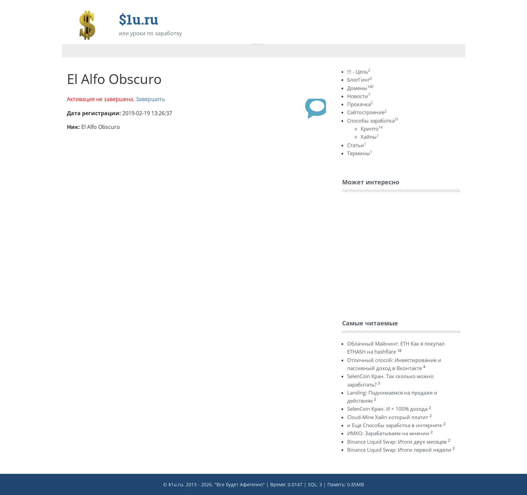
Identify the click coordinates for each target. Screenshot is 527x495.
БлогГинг (359, 79)
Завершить (150, 99)
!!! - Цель (358, 71)
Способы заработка (373, 120)
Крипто (371, 128)
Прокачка (360, 104)
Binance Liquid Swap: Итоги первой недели (399, 449)
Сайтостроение (367, 112)
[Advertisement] (392, 254)
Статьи (356, 145)
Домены (360, 88)
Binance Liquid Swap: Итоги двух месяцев (397, 441)
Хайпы (370, 136)
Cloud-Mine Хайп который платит (387, 417)
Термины (359, 153)
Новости (358, 96)
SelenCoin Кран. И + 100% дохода (387, 408)
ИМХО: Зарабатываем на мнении (388, 433)
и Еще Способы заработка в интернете (394, 425)
